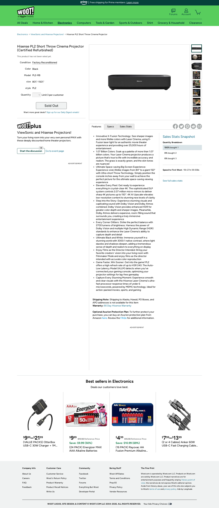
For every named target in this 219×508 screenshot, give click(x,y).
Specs (110, 126)
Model (27, 75)
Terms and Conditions (120, 478)
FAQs (123, 318)
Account (186, 12)
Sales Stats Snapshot (179, 137)
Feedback (26, 487)
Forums (173, 12)
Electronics (22, 34)
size (28, 81)
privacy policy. (170, 489)
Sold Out (51, 106)
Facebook (83, 474)
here (104, 318)
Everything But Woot (89, 487)
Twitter (82, 478)
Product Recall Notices (57, 487)
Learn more (132, 2)
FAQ (24, 483)
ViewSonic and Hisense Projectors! (47, 34)
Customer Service (54, 474)
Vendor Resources (118, 491)
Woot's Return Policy (56, 478)
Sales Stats (126, 126)
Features (96, 126)
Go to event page (55, 151)
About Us (26, 474)
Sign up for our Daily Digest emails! (63, 112)
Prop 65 (113, 483)
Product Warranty (54, 483)
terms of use (155, 489)
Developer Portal (87, 491)
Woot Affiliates (117, 474)
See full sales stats (173, 180)
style (28, 88)
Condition (25, 62)
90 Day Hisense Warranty (117, 305)
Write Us (50, 491)
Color (28, 68)
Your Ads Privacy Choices (155, 504)
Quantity (26, 94)
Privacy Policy (116, 487)
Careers (26, 478)
